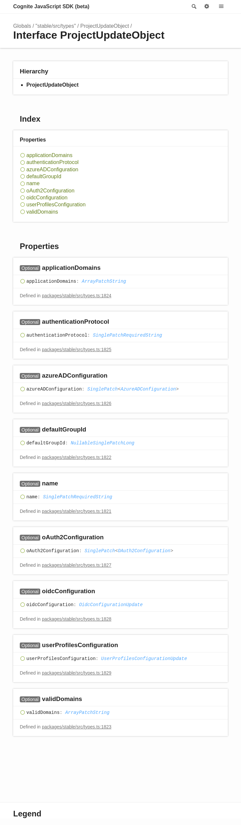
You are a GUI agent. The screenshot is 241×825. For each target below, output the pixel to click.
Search (193, 6)
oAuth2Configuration (50, 190)
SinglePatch (102, 389)
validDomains (42, 212)
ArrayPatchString (104, 281)
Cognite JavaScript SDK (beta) (51, 6)
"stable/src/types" (56, 26)
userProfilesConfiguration (56, 204)
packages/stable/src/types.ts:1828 (76, 619)
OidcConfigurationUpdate (111, 604)
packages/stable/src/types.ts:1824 (76, 295)
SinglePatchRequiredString (127, 335)
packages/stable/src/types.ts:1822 (76, 457)
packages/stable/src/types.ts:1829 (76, 673)
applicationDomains (49, 155)
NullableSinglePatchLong (102, 443)
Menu (221, 6)
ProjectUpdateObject (104, 26)
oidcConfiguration (47, 197)
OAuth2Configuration (144, 551)
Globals (22, 26)
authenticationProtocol (52, 162)
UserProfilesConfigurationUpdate (144, 658)
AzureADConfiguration (148, 389)
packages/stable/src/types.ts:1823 (76, 726)
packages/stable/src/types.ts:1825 (76, 349)
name (33, 183)
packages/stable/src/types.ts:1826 (76, 403)
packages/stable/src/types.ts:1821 (76, 511)
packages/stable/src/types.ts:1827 (76, 565)
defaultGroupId (43, 176)
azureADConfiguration (52, 169)
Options (206, 6)
